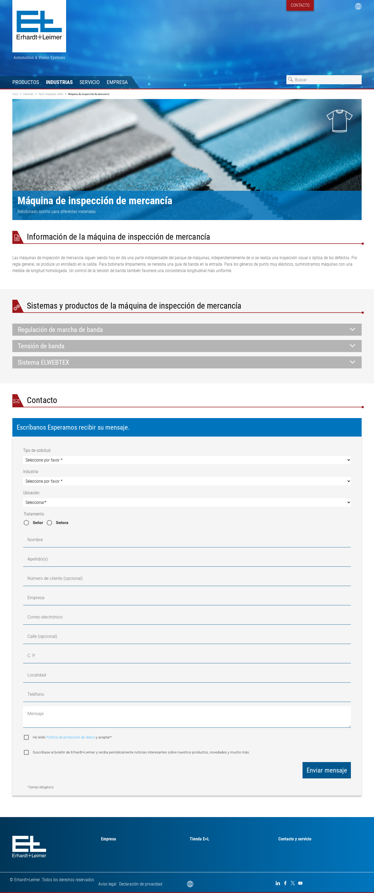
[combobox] (324, 79)
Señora (62, 523)
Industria (30, 471)
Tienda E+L (199, 838)
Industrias (59, 82)
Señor (38, 523)
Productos (25, 82)
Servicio (90, 82)
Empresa (117, 82)
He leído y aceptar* (72, 737)
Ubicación (31, 492)
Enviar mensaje (327, 770)
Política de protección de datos (71, 737)
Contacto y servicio (294, 838)
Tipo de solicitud (37, 450)
